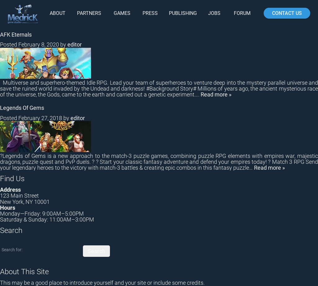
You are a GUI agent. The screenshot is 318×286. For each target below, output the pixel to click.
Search (96, 251)
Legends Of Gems (22, 108)
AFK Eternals (16, 34)
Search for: (12, 249)
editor (74, 44)
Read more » (216, 94)
